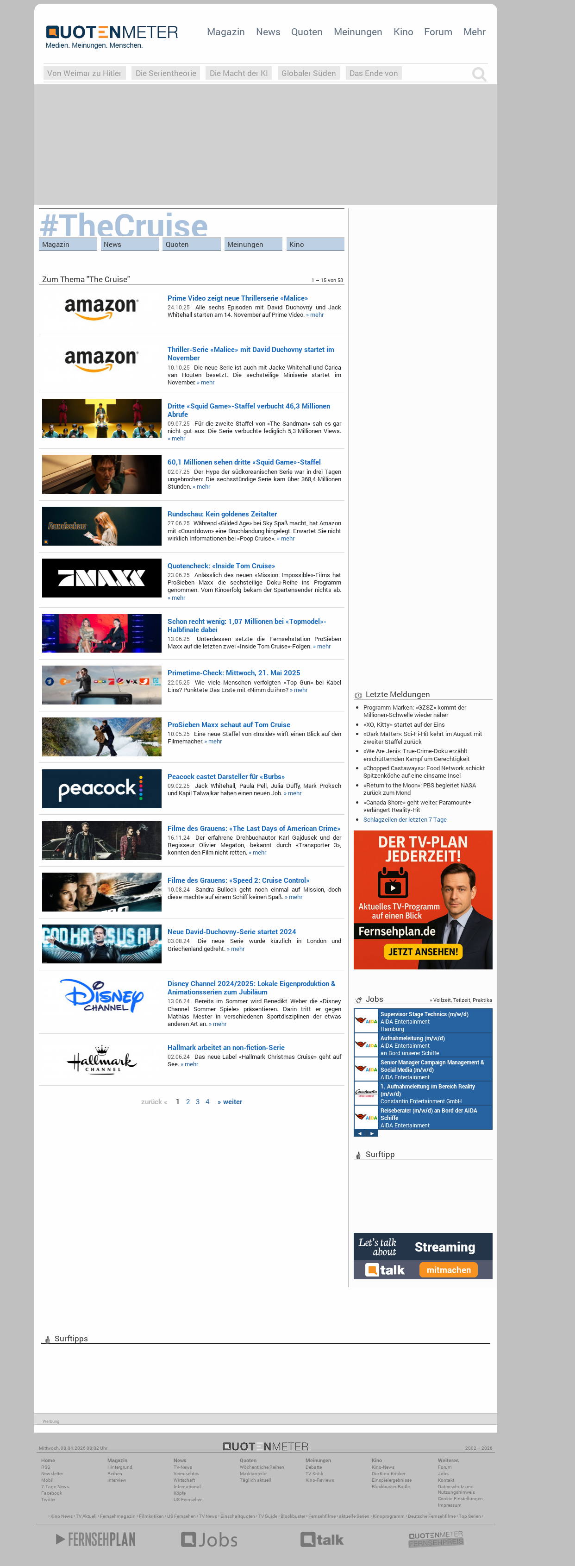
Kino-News (383, 1467)
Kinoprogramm (389, 1516)
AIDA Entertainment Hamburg (412, 1020)
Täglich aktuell (255, 1480)
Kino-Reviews (320, 1480)
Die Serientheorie (166, 73)
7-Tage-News (55, 1487)
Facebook (51, 1493)
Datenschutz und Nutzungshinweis (456, 1489)
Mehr (474, 31)
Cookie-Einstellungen (460, 1499)
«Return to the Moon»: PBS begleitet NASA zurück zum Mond (419, 789)
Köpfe (180, 1493)
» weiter (230, 1101)
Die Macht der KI (239, 73)
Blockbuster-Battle (391, 1487)
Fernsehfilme (322, 1516)
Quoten (307, 31)
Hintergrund (119, 1467)
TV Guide (267, 1516)
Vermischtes (186, 1474)
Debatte (314, 1467)
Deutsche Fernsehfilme (432, 1516)
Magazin (226, 31)
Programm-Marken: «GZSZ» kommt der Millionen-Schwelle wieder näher (414, 711)
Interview (116, 1480)
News (268, 31)
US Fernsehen (181, 1516)
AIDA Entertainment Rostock (419, 1069)
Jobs (443, 1474)
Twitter (48, 1500)
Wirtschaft (184, 1480)
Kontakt (446, 1480)
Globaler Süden (308, 73)
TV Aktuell (86, 1516)
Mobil (47, 1480)
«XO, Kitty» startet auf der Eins (404, 724)
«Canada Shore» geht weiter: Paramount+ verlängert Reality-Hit (417, 806)
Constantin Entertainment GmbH (415, 1093)
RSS (45, 1467)
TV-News (183, 1467)
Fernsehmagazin (118, 1516)
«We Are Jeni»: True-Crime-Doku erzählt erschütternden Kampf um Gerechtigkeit (416, 754)
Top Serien (470, 1516)
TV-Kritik (314, 1474)
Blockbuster (293, 1516)
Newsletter (52, 1474)
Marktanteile (253, 1474)
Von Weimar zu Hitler (84, 73)
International (187, 1487)
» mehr (315, 314)
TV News (208, 1516)
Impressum (450, 1505)
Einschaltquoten (237, 1516)
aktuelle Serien (354, 1516)
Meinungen (358, 31)
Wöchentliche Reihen (262, 1467)
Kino (403, 31)
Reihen (114, 1474)
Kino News (61, 1516)
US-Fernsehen (188, 1500)
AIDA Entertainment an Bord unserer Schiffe (400, 1045)
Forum (438, 31)
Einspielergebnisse (392, 1480)
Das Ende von (374, 73)
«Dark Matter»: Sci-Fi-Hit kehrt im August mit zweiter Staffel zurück (422, 737)
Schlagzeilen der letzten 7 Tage (405, 819)
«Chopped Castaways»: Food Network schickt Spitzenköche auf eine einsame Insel (424, 772)
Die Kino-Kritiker (388, 1474)
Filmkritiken (151, 1516)
